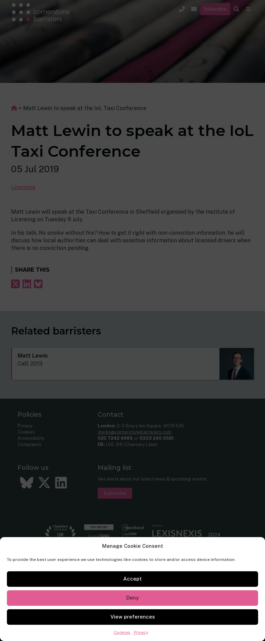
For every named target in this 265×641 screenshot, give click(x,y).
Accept (132, 579)
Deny (132, 598)
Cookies (122, 632)
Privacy (141, 632)
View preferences (132, 617)
